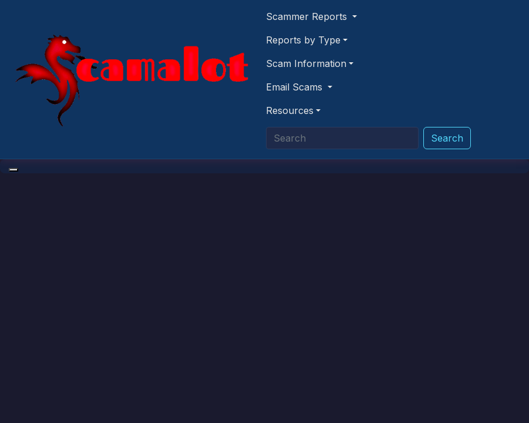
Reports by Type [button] (303, 40)
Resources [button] (290, 110)
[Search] (342, 138)
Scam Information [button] (306, 63)
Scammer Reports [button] (308, 16)
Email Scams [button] (295, 87)
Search (447, 138)
